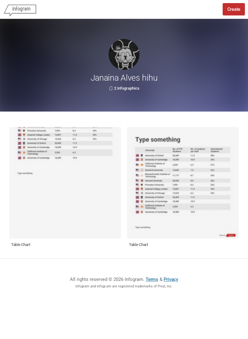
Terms (152, 279)
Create (233, 9)
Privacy (171, 279)
